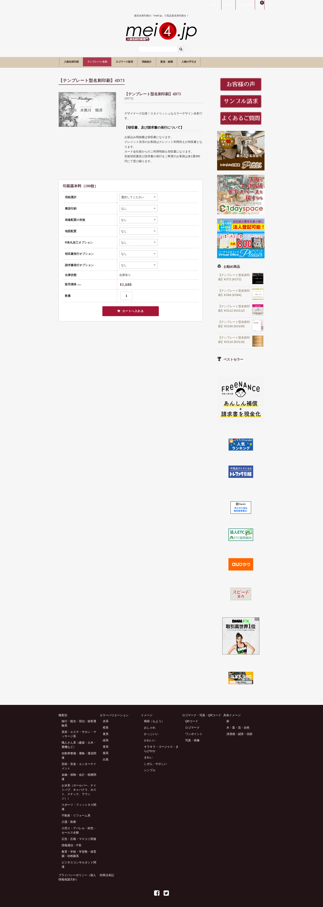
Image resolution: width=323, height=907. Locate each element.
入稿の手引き (229, 61)
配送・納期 (200, 61)
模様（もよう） (154, 719)
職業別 (63, 713)
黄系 (106, 732)
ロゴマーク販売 (144, 61)
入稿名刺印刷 (74, 61)
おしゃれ (150, 726)
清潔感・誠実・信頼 (239, 732)
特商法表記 (107, 873)
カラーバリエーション (114, 713)
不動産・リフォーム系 (76, 814)
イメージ (146, 713)
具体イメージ (232, 713)
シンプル (150, 768)
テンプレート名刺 (108, 61)
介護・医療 (69, 820)
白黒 (106, 758)
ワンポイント (193, 732)
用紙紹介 (173, 61)
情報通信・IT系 (71, 843)
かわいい (150, 739)
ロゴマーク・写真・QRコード (201, 713)
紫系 (106, 751)
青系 (106, 745)
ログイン (228, 4)
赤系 (106, 719)
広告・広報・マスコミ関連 (79, 837)
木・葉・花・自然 (237, 726)
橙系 (106, 726)
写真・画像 (192, 739)
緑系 (106, 739)
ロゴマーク (192, 726)
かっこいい (151, 732)
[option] (87, 108)
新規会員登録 (245, 4)
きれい (148, 756)
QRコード (191, 719)
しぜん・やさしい (155, 762)
